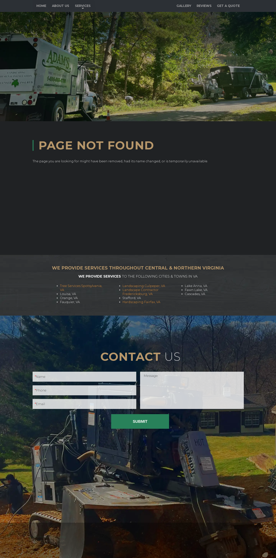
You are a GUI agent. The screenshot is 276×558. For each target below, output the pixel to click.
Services (83, 6)
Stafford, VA (131, 298)
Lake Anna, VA (196, 286)
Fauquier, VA (70, 302)
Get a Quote (228, 6)
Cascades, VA (195, 294)
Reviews (204, 6)
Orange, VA (69, 298)
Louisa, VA (68, 294)
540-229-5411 (205, 17)
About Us (60, 6)
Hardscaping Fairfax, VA (141, 302)
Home (41, 6)
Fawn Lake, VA (196, 290)
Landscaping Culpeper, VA (143, 286)
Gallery (184, 6)
